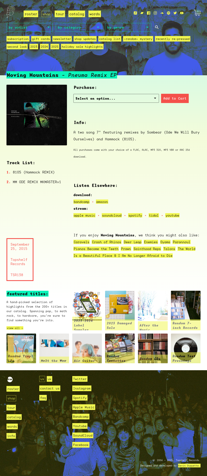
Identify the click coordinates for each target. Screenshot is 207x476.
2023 (33, 47)
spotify (139, 215)
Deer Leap (137, 242)
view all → (16, 328)
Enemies (156, 242)
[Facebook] (149, 13)
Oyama (172, 242)
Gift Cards (41, 39)
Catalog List (109, 39)
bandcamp (82, 202)
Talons (176, 249)
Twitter (80, 379)
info (11, 436)
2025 (54, 47)
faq (43, 398)
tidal (158, 215)
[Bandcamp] (142, 13)
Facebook (81, 445)
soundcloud (114, 215)
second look (17, 47)
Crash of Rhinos (109, 242)
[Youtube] (182, 13)
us (42, 379)
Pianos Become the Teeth (98, 249)
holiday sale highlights (82, 47)
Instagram (82, 388)
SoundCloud (83, 435)
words (95, 14)
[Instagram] (155, 13)
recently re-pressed (173, 39)
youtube (178, 215)
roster (31, 14)
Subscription (18, 39)
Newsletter (62, 39)
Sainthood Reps (153, 249)
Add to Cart (152, 98)
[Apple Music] (135, 13)
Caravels (82, 242)
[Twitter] (175, 13)
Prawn (130, 249)
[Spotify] (168, 13)
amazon (104, 202)
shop (47, 14)
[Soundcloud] (162, 13)
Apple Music (84, 407)
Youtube (80, 426)
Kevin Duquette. (189, 465)
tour (60, 14)
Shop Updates (85, 39)
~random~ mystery (138, 39)
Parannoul (189, 242)
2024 (44, 47)
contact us (50, 388)
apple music (85, 215)
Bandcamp (81, 416)
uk (50, 379)
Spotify (80, 398)
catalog (77, 14)
